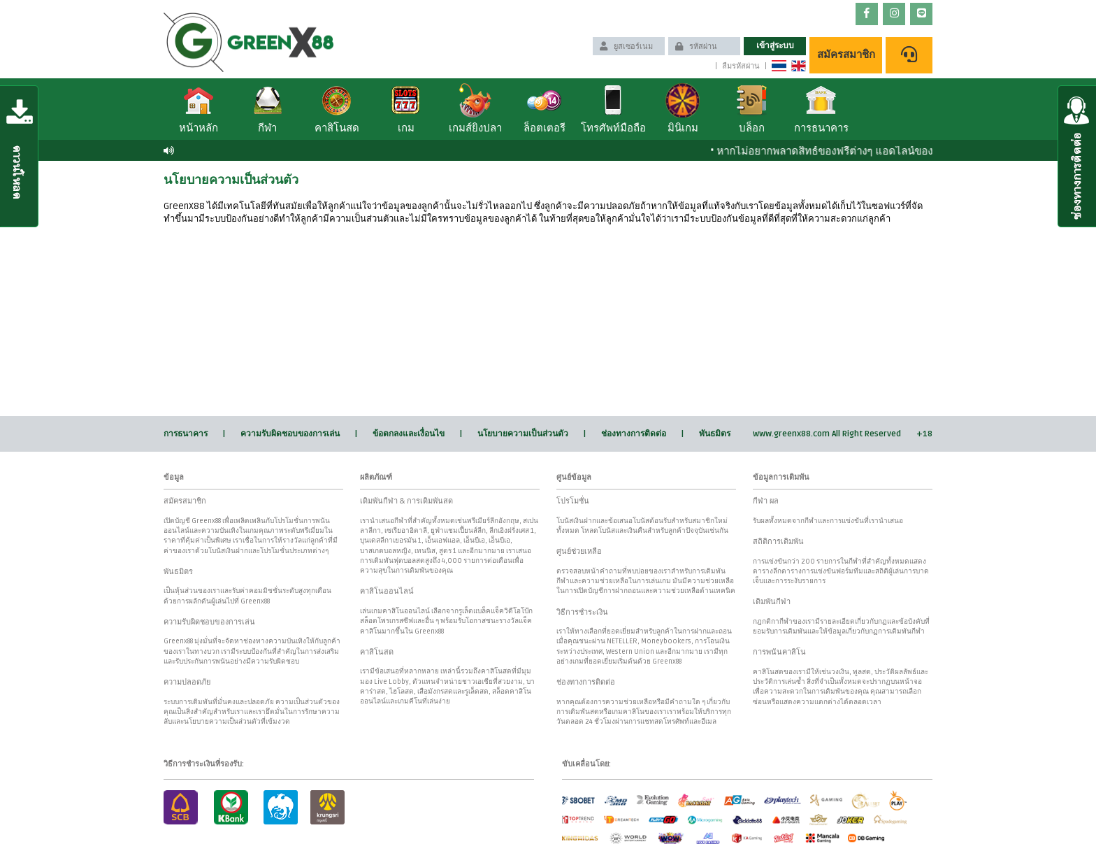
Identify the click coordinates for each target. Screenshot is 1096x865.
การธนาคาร (186, 434)
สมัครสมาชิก (846, 54)
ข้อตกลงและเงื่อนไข (409, 434)
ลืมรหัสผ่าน (741, 66)
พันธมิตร (714, 434)
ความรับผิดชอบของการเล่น (290, 434)
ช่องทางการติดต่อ (633, 434)
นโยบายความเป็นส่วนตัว (522, 434)
